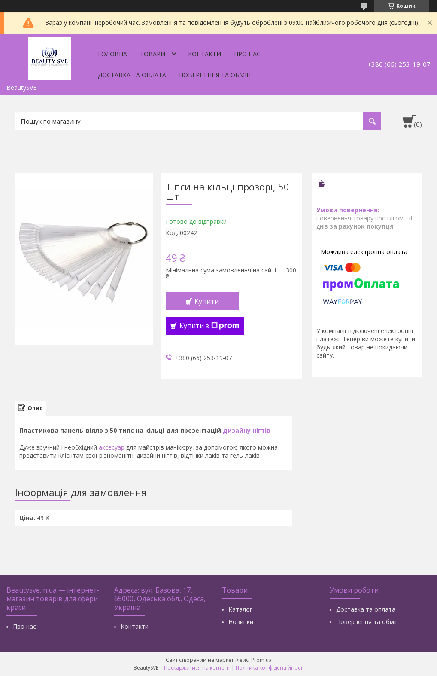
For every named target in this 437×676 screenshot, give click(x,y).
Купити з (209, 325)
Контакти (204, 54)
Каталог (240, 609)
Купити (206, 301)
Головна (112, 54)
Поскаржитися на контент (197, 667)
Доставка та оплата (132, 75)
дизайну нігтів (246, 430)
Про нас (247, 54)
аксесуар (111, 447)
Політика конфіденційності (270, 667)
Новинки (240, 622)
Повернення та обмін (215, 75)
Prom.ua (261, 660)
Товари (152, 54)
